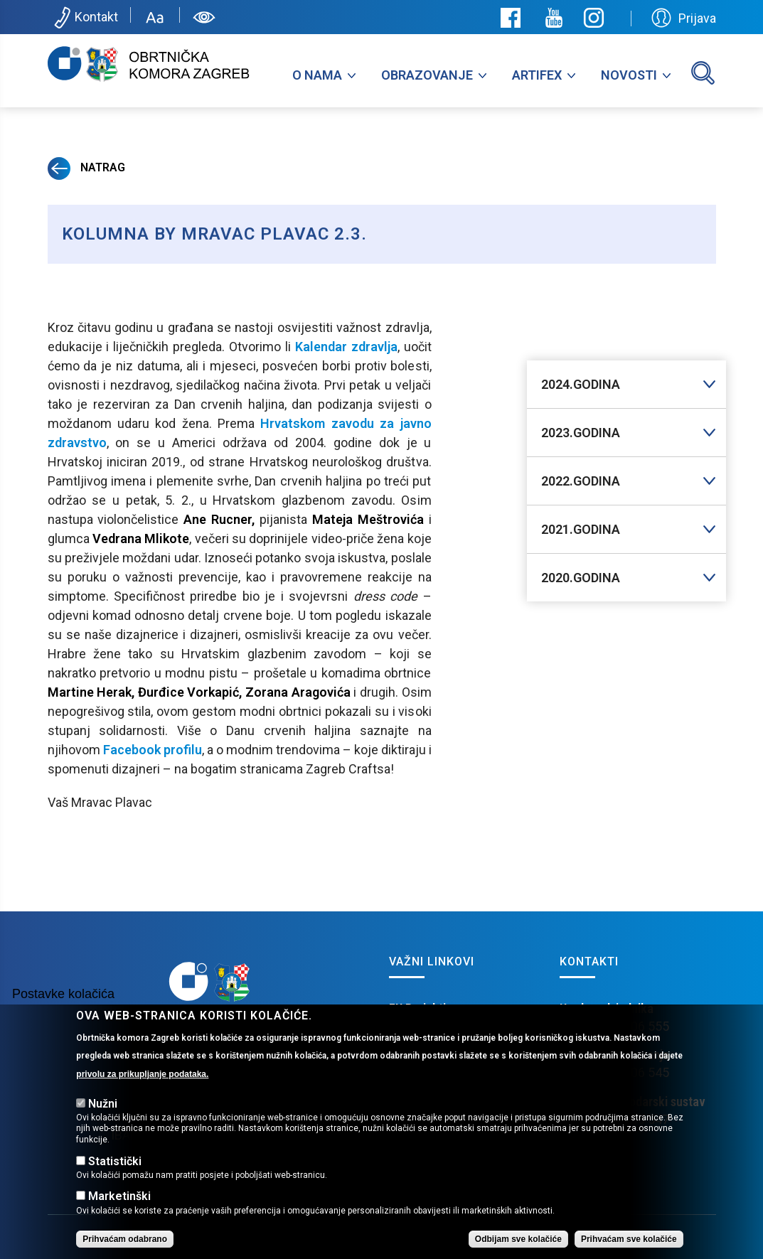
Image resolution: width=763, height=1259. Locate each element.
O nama (317, 75)
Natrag (86, 167)
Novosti (629, 75)
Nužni (102, 1121)
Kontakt (85, 18)
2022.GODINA (580, 480)
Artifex (537, 75)
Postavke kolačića (63, 1012)
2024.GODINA (580, 384)
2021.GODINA (580, 529)
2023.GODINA (580, 432)
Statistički (115, 1179)
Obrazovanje (427, 75)
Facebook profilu (152, 749)
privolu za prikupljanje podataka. (142, 1092)
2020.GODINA (580, 577)
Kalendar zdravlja (346, 346)
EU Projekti (417, 1008)
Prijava (683, 18)
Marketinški (119, 1214)
